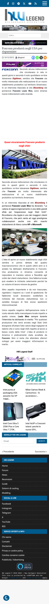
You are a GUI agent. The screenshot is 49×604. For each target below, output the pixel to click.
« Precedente (8, 451)
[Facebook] (33, 57)
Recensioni (7, 479)
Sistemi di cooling (10, 488)
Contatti (6, 541)
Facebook (6, 503)
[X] (41, 57)
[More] (45, 57)
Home (5, 465)
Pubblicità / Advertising (13, 559)
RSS (3, 526)
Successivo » (41, 451)
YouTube (6, 522)
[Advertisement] (24, 117)
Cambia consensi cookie (13, 555)
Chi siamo (6, 537)
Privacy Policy (8, 578)
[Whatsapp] (37, 57)
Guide (4, 484)
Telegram (6, 512)
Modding (6, 493)
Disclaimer (7, 546)
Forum (5, 470)
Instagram (7, 508)
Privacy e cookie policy (12, 550)
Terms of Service (27, 578)
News (4, 474)
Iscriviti (42, 441)
